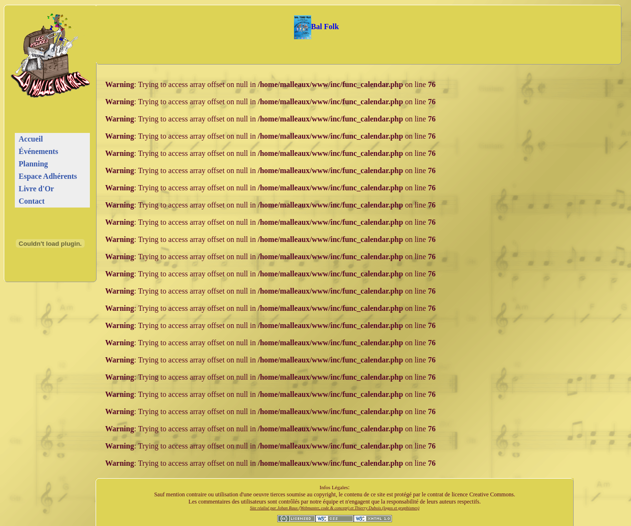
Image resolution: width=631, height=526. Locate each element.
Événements (38, 151)
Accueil (31, 139)
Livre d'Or (36, 189)
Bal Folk (316, 26)
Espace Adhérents (48, 176)
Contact (31, 201)
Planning (33, 164)
